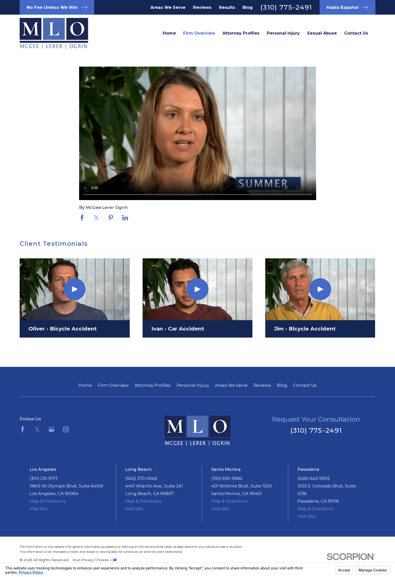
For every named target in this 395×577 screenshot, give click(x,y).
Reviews (202, 7)
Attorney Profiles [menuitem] (240, 33)
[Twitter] (37, 429)
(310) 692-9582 (226, 478)
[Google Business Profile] (51, 429)
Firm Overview (113, 385)
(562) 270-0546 (141, 478)
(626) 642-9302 (314, 478)
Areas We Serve (167, 7)
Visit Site (38, 508)
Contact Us (305, 385)
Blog (248, 7)
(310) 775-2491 (286, 7)
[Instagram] (66, 429)
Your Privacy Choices (94, 560)
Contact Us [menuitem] (356, 33)
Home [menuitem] (169, 33)
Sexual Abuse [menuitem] (322, 33)
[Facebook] (22, 429)
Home (85, 385)
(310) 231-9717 (43, 478)
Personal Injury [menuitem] (283, 33)
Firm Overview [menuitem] (199, 33)
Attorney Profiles (153, 385)
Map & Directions (47, 501)
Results (227, 7)
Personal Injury (193, 385)
